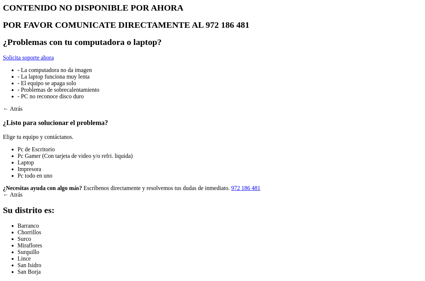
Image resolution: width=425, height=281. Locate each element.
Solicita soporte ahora (28, 57)
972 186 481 (245, 188)
